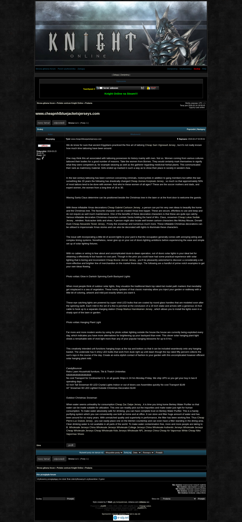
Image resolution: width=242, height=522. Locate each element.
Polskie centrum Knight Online (70, 103)
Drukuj (40, 129)
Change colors (145, 506)
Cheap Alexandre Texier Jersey (88, 224)
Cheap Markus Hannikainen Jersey (134, 309)
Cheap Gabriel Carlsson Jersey (124, 207)
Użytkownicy (185, 69)
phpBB (103, 506)
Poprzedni (191, 129)
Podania (88, 103)
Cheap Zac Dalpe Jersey (128, 404)
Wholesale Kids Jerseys (114, 430)
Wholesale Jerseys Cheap (87, 430)
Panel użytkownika (67, 69)
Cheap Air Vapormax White (174, 430)
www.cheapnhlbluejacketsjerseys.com (68, 114)
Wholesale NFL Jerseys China (143, 430)
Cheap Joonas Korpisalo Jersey (147, 181)
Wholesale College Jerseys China (134, 427)
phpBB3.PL (142, 508)
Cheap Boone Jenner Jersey (121, 260)
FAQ (204, 69)
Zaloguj (81, 69)
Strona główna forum (46, 69)
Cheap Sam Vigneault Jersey (160, 145)
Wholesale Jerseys (106, 427)
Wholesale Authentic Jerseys (167, 427)
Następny (201, 129)
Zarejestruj (172, 69)
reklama (142, 502)
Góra (39, 445)
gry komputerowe (120, 502)
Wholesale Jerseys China (82, 427)
